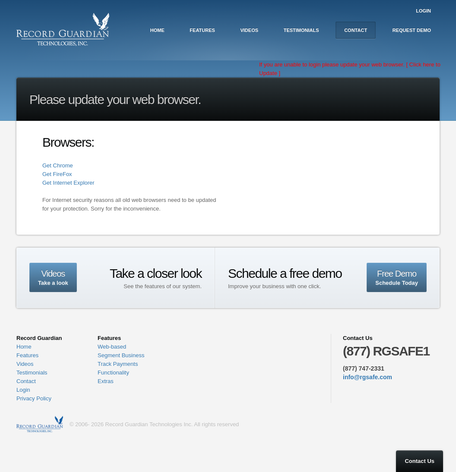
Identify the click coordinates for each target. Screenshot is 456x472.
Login (423, 10)
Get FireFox (57, 174)
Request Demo (412, 30)
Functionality (113, 372)
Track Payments (118, 364)
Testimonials (301, 30)
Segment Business (121, 355)
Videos (249, 30)
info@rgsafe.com (367, 377)
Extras (106, 381)
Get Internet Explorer (68, 182)
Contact (355, 30)
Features (202, 30)
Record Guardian (39, 424)
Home (157, 30)
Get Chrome (57, 165)
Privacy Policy (33, 398)
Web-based (112, 346)
